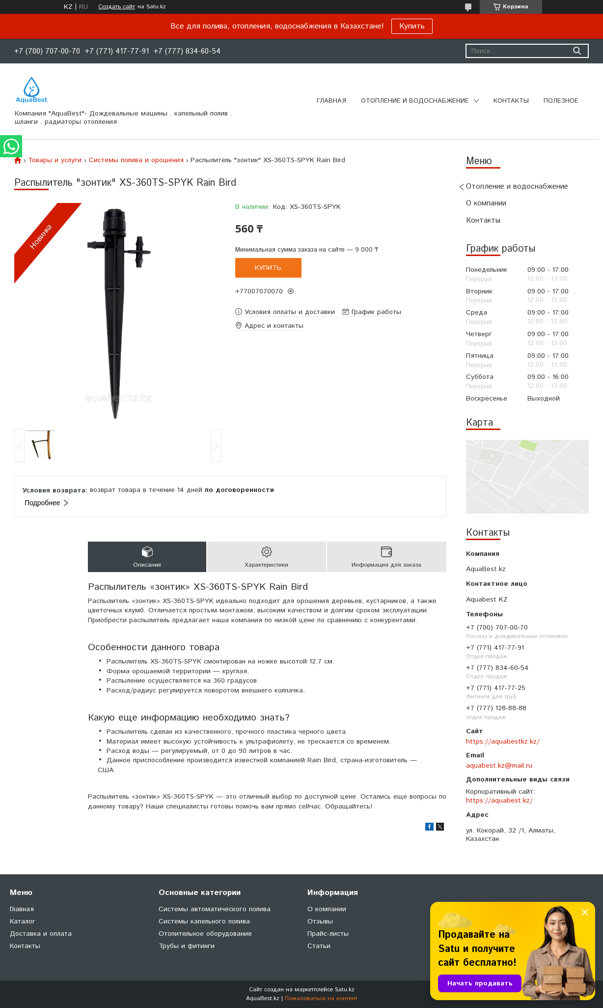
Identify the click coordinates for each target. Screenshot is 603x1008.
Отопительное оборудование (205, 934)
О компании (486, 203)
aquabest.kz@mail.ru (499, 766)
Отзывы (320, 921)
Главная (331, 101)
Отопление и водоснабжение (415, 101)
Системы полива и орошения (136, 160)
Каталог (22, 921)
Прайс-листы (328, 934)
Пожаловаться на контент (321, 998)
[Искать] (577, 51)
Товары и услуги (55, 160)
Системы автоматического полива (215, 909)
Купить (412, 26)
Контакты (511, 101)
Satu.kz (345, 989)
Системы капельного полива (204, 921)
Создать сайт (116, 6)
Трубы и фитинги (187, 946)
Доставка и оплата (41, 934)
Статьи (318, 946)
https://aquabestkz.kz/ (503, 742)
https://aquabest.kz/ (499, 801)
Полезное (561, 101)
